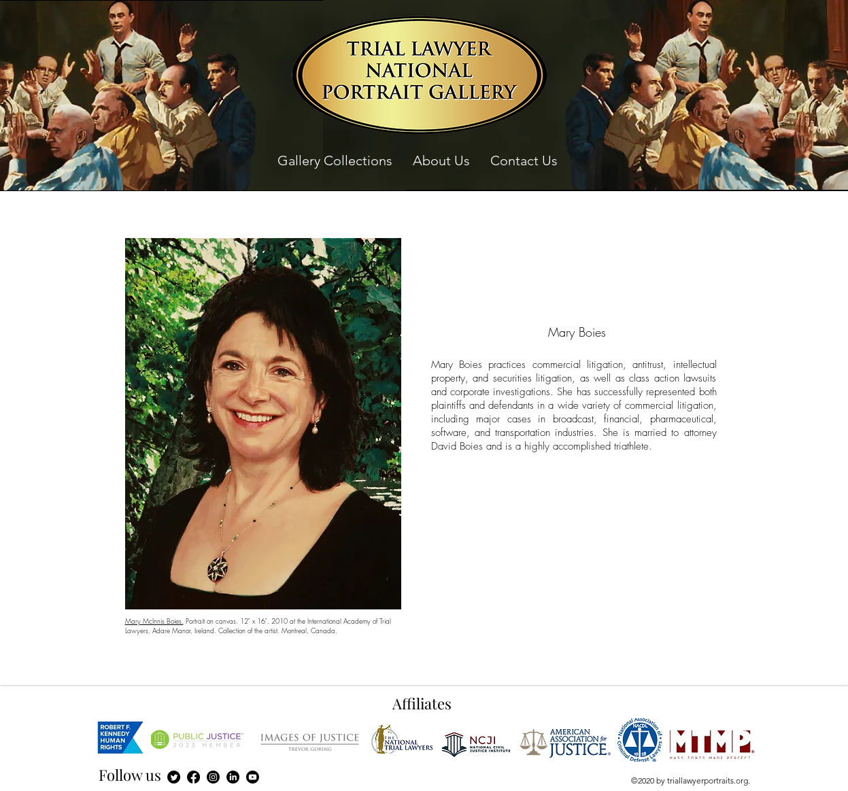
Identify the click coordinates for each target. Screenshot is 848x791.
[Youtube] (252, 777)
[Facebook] (193, 777)
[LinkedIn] (232, 777)
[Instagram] (213, 777)
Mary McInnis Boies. (154, 621)
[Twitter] (173, 777)
